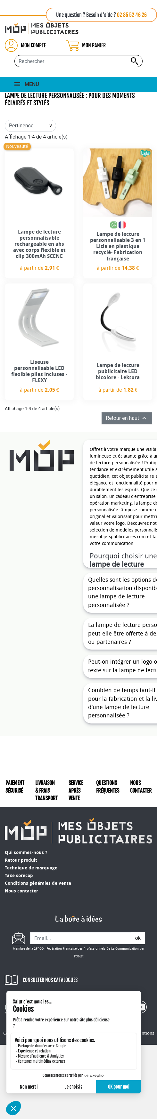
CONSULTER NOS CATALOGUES (50, 980)
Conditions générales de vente (38, 883)
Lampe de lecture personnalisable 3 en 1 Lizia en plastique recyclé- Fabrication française (117, 246)
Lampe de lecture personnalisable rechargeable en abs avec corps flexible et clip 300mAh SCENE (39, 244)
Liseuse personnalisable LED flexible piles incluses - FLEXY (39, 371)
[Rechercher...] (78, 61)
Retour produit (21, 860)
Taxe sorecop (19, 875)
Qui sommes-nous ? (26, 852)
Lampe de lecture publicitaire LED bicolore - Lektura (118, 371)
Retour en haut (127, 418)
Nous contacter (21, 891)
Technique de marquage (31, 868)
